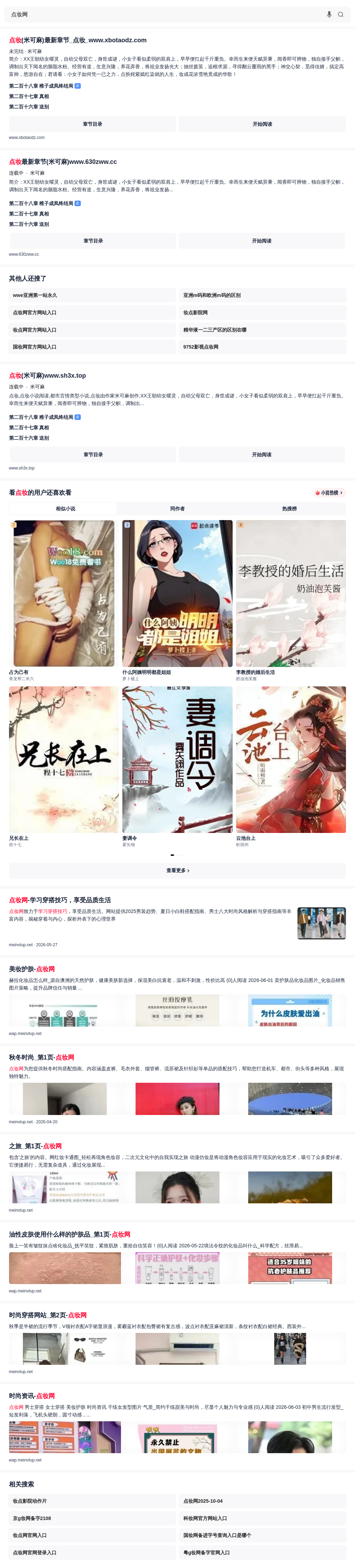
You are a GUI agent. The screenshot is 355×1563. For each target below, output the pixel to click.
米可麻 (34, 51)
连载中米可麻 (27, 173)
